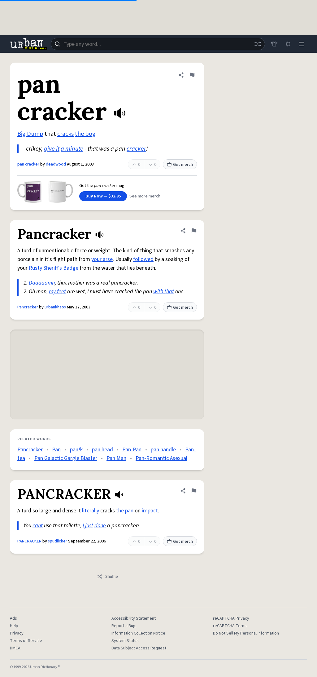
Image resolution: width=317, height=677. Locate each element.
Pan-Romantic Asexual (161, 458)
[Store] (274, 44)
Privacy (17, 633)
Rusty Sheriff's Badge (53, 268)
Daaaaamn (42, 283)
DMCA (15, 648)
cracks (65, 134)
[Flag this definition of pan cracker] (192, 75)
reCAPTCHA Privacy (231, 618)
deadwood (56, 164)
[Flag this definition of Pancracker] (194, 231)
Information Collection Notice (138, 633)
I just (88, 525)
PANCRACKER (29, 541)
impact (150, 511)
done (100, 525)
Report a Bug (123, 626)
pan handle (163, 450)
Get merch (180, 165)
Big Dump (30, 134)
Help (14, 626)
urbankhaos (55, 307)
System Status (125, 641)
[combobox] (158, 44)
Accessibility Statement (133, 618)
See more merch (144, 196)
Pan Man (116, 458)
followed (143, 259)
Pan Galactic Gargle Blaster (65, 458)
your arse (102, 259)
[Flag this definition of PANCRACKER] (194, 491)
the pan (124, 511)
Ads (13, 618)
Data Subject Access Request (138, 648)
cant (38, 525)
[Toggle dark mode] (287, 44)
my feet (57, 291)
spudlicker (57, 541)
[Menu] (301, 44)
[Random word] (257, 44)
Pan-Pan (131, 450)
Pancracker (27, 307)
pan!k (76, 450)
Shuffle (107, 576)
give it (51, 148)
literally (90, 511)
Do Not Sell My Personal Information (246, 633)
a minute (72, 148)
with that (163, 291)
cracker (136, 148)
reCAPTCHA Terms (230, 626)
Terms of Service (26, 641)
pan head (102, 450)
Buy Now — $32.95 (103, 196)
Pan (56, 450)
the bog (85, 134)
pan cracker (28, 164)
